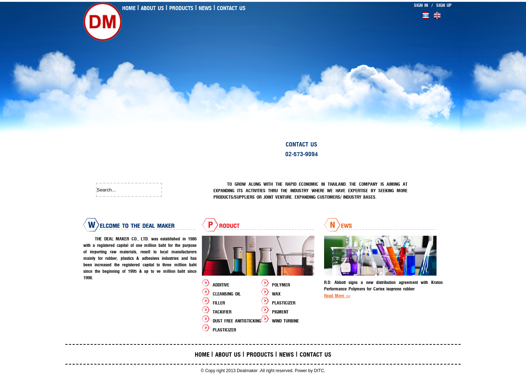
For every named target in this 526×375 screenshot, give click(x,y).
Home (128, 8)
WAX (276, 294)
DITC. (319, 370)
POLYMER (281, 285)
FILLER (219, 303)
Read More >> (337, 295)
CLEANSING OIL (227, 294)
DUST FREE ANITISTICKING (237, 321)
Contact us (231, 8)
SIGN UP (444, 5)
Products (181, 8)
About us (152, 8)
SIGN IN (421, 5)
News (205, 8)
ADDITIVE (221, 285)
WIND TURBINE (285, 321)
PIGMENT (280, 312)
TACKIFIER (222, 312)
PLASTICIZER (283, 303)
